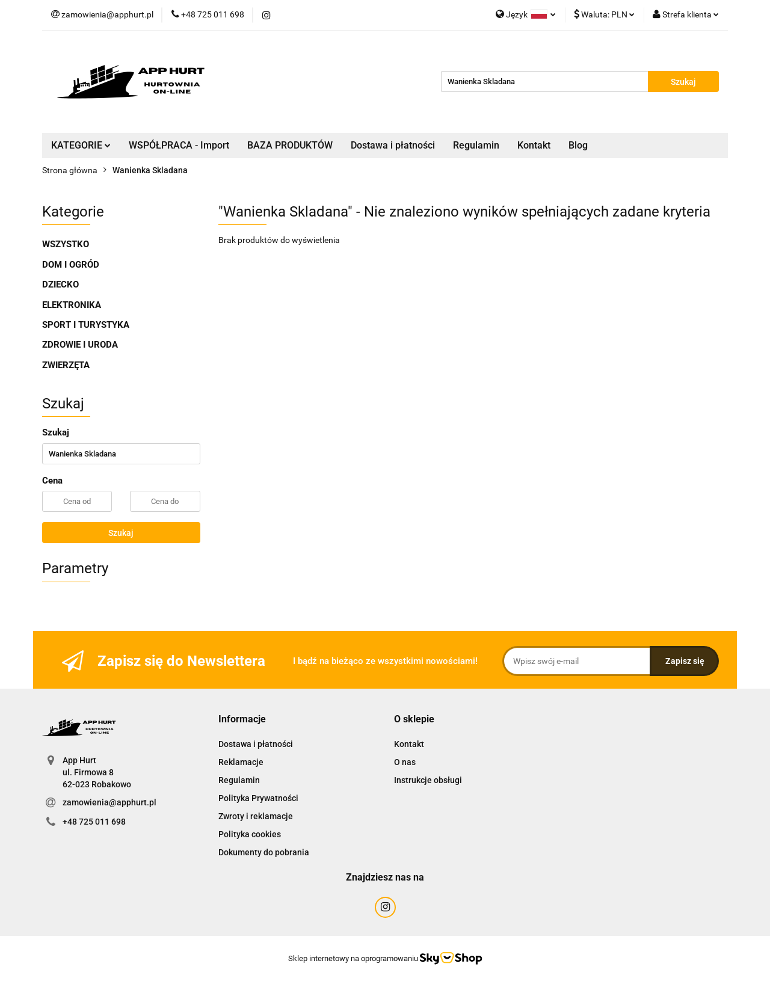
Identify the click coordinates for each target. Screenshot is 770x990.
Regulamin (476, 145)
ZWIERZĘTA (66, 365)
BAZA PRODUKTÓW (290, 145)
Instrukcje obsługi (428, 780)
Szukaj (121, 533)
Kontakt (533, 145)
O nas (405, 762)
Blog (578, 145)
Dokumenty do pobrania (263, 852)
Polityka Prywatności (258, 798)
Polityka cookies (249, 834)
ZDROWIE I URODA (80, 344)
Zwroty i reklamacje (255, 816)
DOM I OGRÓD (70, 264)
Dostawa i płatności (393, 145)
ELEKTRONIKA (71, 305)
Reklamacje (240, 762)
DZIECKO (60, 284)
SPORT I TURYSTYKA (85, 324)
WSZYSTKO (65, 244)
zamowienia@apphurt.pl (109, 802)
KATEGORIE (81, 145)
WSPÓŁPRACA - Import (179, 145)
